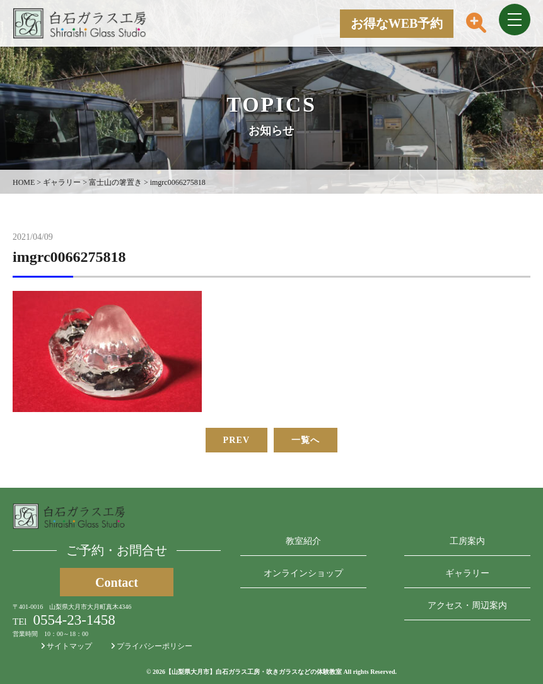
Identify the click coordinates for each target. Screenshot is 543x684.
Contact (116, 582)
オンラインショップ (303, 573)
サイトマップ (66, 646)
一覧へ (305, 440)
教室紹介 (303, 541)
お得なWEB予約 (397, 23)
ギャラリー (467, 573)
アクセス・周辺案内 (467, 605)
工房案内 (467, 541)
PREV (236, 440)
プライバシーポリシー (151, 646)
